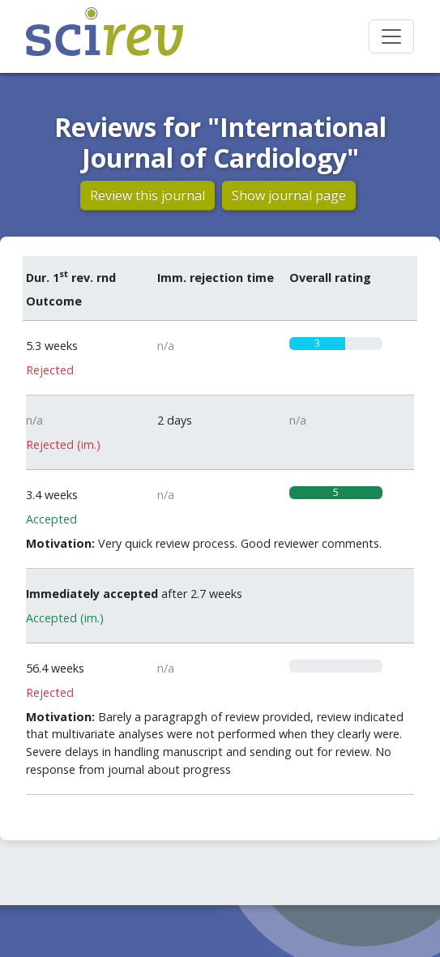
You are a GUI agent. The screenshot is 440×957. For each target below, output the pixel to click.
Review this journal (147, 195)
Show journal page (289, 195)
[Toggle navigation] (391, 36)
